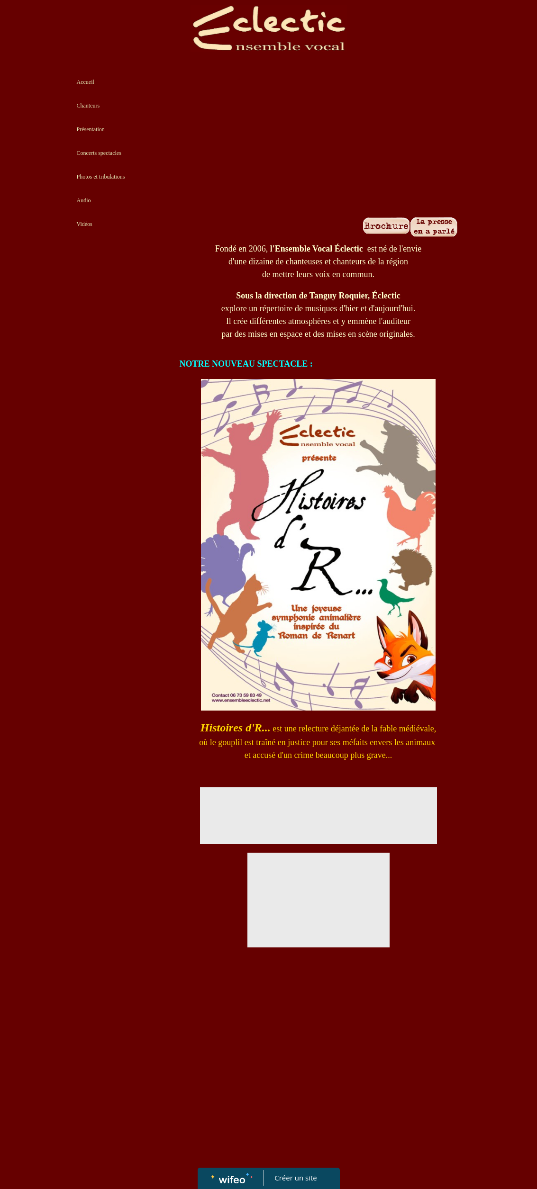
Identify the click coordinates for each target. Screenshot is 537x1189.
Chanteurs (88, 105)
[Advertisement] (119, 430)
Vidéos (84, 224)
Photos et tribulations (101, 176)
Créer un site (295, 1177)
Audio (84, 200)
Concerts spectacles (99, 153)
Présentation (91, 129)
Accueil (85, 82)
